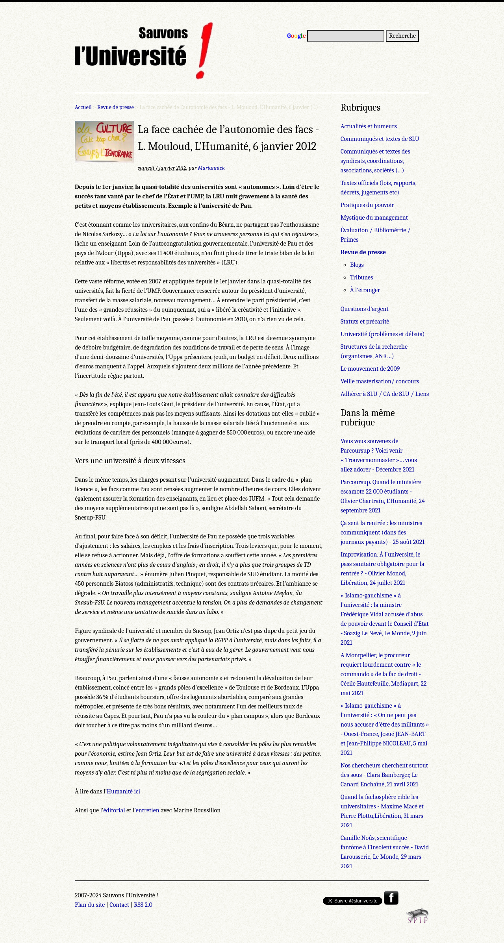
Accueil (83, 107)
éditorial (114, 810)
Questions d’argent (365, 308)
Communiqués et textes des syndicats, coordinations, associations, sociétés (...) (375, 161)
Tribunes (361, 277)
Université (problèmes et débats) (382, 334)
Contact (119, 904)
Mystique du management (374, 217)
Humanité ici (123, 791)
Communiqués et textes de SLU (380, 138)
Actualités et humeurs (369, 126)
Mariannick (211, 168)
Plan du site (90, 904)
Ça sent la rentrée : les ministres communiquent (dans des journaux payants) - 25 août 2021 (382, 532)
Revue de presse (115, 107)
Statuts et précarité (365, 321)
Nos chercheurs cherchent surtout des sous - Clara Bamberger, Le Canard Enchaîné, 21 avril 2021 (384, 775)
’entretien (146, 810)
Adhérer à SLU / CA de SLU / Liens (385, 394)
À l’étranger (365, 290)
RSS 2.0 (143, 904)
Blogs (357, 264)
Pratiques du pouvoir (367, 205)
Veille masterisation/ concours (380, 381)
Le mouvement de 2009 (370, 368)
